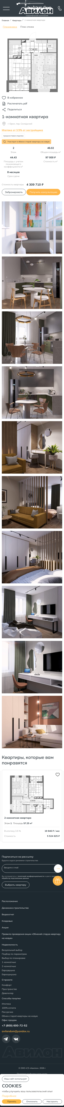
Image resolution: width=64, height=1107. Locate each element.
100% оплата (9, 1008)
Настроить (52, 1101)
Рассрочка (7, 1012)
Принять (11, 1101)
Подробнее (9, 1096)
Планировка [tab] (10, 26)
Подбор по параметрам (14, 954)
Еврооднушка (9, 974)
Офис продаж (9, 1020)
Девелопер (7, 993)
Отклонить (32, 1101)
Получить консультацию (43, 192)
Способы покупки (11, 998)
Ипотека (6, 1003)
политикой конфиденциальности (31, 876)
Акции (5, 927)
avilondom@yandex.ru (16, 1031)
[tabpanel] (32, 62)
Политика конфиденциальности (32, 1074)
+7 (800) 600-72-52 (14, 1025)
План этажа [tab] (27, 26)
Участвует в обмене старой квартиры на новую (26, 141)
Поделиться (14, 109)
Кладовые (7, 921)
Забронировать (14, 192)
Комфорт (7, 985)
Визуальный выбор (12, 950)
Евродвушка (8, 970)
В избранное (15, 97)
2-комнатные (9, 966)
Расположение (10, 901)
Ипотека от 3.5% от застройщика (22, 130)
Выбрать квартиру (15, 884)
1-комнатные (9, 962)
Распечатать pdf (17, 103)
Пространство (9, 989)
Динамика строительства (15, 908)
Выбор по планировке (13, 958)
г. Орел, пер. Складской (20, 123)
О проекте (7, 979)
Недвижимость (10, 944)
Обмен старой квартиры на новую (20, 1016)
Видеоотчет (8, 914)
